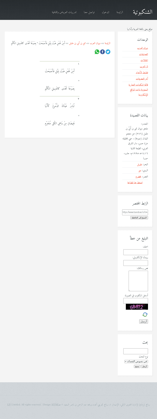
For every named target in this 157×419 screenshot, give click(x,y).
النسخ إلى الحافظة (139, 218)
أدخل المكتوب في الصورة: (136, 295)
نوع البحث (143, 356)
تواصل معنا (89, 12)
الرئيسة (120, 12)
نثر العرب (144, 66)
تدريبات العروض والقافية (64, 12)
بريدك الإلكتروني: (140, 257)
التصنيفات (143, 54)
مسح (137, 366)
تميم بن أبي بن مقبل (77, 43)
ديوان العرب (95, 43)
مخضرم (138, 176)
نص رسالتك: (142, 268)
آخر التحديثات (142, 79)
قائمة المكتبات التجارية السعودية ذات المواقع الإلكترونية (138, 90)
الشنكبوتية (142, 12)
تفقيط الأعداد (142, 72)
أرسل (144, 366)
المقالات (144, 60)
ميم (140, 170)
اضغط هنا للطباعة (135, 182)
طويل (139, 164)
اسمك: (145, 247)
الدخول (105, 12)
